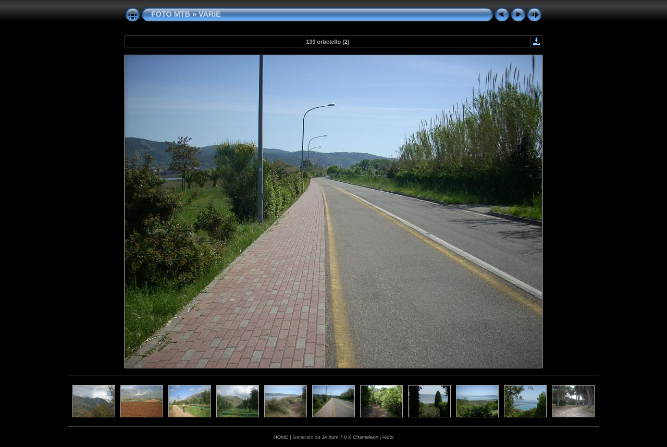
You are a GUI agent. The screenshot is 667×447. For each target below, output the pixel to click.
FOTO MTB (170, 14)
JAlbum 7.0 (334, 437)
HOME (281, 437)
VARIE (210, 14)
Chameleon (365, 437)
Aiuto (387, 437)
